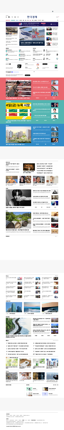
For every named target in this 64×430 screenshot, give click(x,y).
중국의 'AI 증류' (48, 59)
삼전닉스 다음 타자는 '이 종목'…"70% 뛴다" (44, 163)
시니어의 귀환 (21, 380)
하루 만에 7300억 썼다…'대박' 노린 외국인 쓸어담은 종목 (18, 354)
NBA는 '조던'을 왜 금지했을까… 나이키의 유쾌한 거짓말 (41, 225)
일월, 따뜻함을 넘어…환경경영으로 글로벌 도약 (25, 367)
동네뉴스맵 (37, 144)
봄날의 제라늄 (48, 55)
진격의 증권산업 (10, 313)
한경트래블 (7, 316)
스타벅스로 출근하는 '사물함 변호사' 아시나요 (16, 351)
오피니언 (20, 20)
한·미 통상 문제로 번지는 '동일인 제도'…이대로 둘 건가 (52, 52)
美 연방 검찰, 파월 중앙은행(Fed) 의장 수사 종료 (41, 104)
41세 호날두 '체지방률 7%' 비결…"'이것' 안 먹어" (11, 184)
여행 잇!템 (55, 335)
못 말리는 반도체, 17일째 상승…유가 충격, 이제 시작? (25, 60)
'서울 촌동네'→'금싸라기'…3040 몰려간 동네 (44, 166)
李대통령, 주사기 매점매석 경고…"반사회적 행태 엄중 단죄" (55, 38)
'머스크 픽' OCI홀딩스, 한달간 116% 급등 (40, 87)
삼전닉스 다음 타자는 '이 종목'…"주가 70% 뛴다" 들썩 (17, 348)
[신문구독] (18, 17)
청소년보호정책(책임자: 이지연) (40, 420)
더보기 (43, 20)
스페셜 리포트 (8, 301)
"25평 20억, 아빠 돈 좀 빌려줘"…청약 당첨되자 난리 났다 (11, 287)
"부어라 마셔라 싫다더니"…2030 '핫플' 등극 (44, 168)
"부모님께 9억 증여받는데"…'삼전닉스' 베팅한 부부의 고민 (45, 346)
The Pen (7, 371)
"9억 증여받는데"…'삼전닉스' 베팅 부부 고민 (44, 173)
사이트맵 (20, 420)
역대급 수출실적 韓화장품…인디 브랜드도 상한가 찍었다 (18, 98)
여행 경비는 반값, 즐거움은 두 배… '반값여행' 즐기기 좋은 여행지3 (42, 319)
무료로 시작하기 (27, 75)
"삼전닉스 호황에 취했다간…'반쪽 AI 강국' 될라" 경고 (31, 43)
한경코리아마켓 (8, 20)
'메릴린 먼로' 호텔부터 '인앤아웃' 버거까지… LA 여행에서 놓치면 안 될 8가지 (41, 325)
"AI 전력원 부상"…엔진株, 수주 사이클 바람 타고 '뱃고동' (47, 296)
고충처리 (14, 415)
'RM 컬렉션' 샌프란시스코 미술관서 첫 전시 (40, 202)
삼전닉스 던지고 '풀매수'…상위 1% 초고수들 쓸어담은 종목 (45, 348)
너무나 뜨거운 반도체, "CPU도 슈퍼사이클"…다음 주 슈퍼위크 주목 (12, 52)
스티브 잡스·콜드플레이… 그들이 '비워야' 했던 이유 (41, 219)
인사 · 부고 (54, 384)
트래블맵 (36, 335)
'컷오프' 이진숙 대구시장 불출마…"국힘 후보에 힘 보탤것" (55, 44)
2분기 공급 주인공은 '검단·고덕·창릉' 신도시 (15, 144)
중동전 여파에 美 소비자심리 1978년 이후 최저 (11, 45)
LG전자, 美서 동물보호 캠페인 (46, 291)
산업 (25, 20)
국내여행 (42, 335)
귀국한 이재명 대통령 (27, 291)
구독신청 (11, 415)
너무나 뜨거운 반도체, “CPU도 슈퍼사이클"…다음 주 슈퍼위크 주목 (18, 121)
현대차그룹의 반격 (47, 313)
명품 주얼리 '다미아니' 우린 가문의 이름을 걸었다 (41, 230)
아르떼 (7, 188)
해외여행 (48, 335)
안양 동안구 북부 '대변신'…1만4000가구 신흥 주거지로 (41, 128)
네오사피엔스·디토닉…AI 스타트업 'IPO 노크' (41, 81)
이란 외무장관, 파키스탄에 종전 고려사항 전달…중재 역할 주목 (55, 29)
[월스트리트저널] (12, 17)
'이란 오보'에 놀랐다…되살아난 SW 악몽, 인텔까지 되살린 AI (25, 56)
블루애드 (21, 415)
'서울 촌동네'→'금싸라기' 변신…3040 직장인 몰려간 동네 (45, 351)
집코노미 (17, 20)
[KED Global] (15, 17)
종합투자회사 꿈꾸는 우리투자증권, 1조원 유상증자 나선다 (41, 93)
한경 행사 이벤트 (8, 384)
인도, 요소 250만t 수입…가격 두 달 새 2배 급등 (12, 60)
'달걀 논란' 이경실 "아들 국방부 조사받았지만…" (25, 184)
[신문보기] (6, 17)
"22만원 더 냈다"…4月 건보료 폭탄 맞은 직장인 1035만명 (11, 42)
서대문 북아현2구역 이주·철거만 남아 (39, 133)
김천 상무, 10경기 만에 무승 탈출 (11, 277)
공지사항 (27, 384)
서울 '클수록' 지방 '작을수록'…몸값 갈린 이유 (12, 164)
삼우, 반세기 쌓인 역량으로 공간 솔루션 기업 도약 (51, 367)
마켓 (54, 97)
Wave (30, 20)
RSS (25, 420)
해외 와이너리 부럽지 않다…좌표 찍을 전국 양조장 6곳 (17, 230)
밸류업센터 (53, 144)
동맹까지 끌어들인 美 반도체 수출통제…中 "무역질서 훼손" (55, 34)
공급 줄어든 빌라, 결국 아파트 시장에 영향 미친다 (11, 381)
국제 (27, 20)
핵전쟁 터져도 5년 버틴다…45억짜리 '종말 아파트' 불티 (17, 343)
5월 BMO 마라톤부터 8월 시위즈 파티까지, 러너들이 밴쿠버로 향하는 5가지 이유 (18, 336)
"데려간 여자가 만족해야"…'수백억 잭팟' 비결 (12, 170)
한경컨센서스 (37, 97)
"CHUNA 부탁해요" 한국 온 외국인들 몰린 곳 (44, 170)
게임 (32, 20)
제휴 (10, 420)
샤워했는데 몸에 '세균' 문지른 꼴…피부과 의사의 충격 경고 (45, 343)
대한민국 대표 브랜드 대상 (14, 357)
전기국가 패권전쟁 (29, 313)
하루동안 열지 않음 (54, 24)
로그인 (57, 17)
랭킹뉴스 (7, 340)
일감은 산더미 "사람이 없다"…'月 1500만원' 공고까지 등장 (18, 346)
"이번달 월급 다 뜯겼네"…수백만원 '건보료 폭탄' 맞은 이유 (29, 283)
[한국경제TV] (9, 17)
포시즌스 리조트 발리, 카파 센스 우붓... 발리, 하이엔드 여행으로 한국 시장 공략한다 (41, 331)
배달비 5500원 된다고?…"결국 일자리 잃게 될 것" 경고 (47, 287)
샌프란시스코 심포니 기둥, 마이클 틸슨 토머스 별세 (42, 190)
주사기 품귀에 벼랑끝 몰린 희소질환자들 (37, 60)
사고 (57, 384)
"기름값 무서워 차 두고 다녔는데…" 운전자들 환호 (44, 354)
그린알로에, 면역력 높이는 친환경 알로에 (38, 367)
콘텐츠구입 (12, 420)
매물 (45, 144)
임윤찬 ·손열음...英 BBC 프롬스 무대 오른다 (15, 207)
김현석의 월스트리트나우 (22, 54)
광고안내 (18, 415)
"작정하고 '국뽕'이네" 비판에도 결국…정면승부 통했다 (28, 172)
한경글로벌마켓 (13, 20)
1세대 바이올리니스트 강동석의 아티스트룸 (40, 196)
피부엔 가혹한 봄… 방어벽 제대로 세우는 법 (40, 213)
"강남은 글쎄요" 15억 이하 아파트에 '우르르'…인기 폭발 (11, 283)
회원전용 (7, 48)
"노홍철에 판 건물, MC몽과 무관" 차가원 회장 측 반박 (41, 139)
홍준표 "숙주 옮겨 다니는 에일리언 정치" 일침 (39, 184)
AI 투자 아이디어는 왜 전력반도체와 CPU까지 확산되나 (24, 52)
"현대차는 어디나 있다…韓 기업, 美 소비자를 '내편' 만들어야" (11, 36)
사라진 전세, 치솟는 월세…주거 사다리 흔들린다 (37, 52)
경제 (23, 20)
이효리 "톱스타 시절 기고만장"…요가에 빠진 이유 (52, 184)
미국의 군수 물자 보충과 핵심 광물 (11, 55)
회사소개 (7, 415)
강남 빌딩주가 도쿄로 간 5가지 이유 (38, 381)
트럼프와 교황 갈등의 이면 (36, 55)
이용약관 (29, 420)
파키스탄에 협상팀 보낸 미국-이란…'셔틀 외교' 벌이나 (47, 278)
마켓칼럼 (7, 54)
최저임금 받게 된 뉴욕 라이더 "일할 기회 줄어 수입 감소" (29, 287)
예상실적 (37, 120)
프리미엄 (39, 20)
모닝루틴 (35, 20)
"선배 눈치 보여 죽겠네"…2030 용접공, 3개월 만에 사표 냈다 (47, 283)
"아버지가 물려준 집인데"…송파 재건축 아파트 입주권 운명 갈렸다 (52, 381)
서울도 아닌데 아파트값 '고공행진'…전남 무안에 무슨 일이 (29, 278)
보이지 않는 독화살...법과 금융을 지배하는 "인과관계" (11, 296)
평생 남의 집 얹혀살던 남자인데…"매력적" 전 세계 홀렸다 (10, 292)
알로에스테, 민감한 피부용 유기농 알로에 (11, 367)
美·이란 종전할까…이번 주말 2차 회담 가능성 (29, 296)
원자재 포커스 (7, 58)
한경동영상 (7, 236)
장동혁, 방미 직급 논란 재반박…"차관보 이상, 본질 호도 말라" (11, 39)
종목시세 (45, 120)
